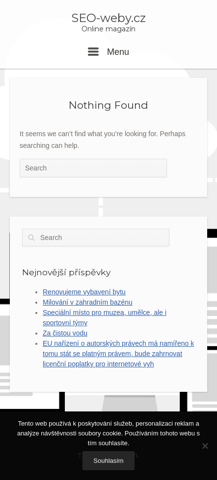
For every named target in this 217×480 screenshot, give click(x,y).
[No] (205, 446)
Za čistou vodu (65, 333)
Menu (108, 52)
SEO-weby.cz (108, 18)
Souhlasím (108, 460)
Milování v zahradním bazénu (88, 302)
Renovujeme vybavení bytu (84, 292)
